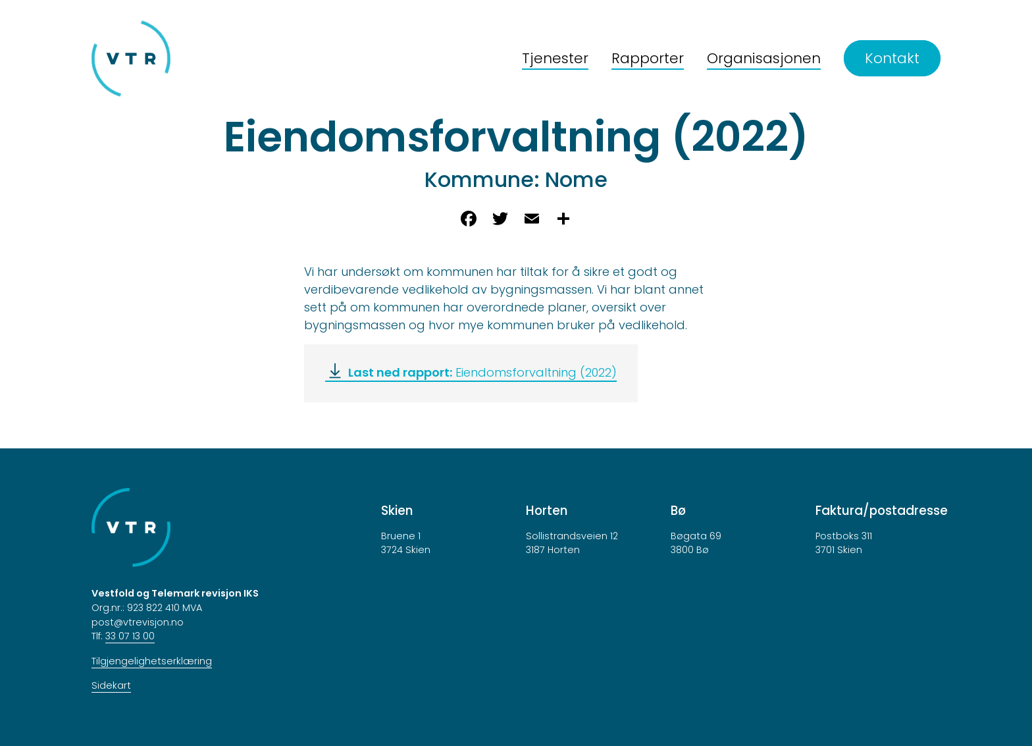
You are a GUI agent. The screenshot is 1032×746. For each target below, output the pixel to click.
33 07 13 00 (130, 636)
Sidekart (111, 685)
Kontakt (892, 58)
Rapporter (647, 58)
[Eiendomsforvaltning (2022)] (471, 373)
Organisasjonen (764, 58)
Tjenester (555, 58)
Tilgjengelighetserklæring (151, 661)
